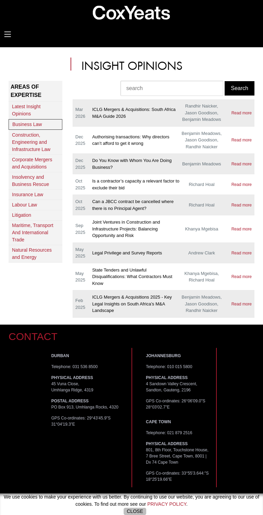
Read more (241, 113)
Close (135, 511)
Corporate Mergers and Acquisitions (32, 163)
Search (239, 88)
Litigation (21, 215)
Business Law (27, 124)
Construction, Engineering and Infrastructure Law (31, 142)
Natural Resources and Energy (32, 253)
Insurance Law (27, 194)
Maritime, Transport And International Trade (32, 232)
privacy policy (166, 504)
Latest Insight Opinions (26, 110)
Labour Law (24, 205)
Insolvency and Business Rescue (30, 180)
